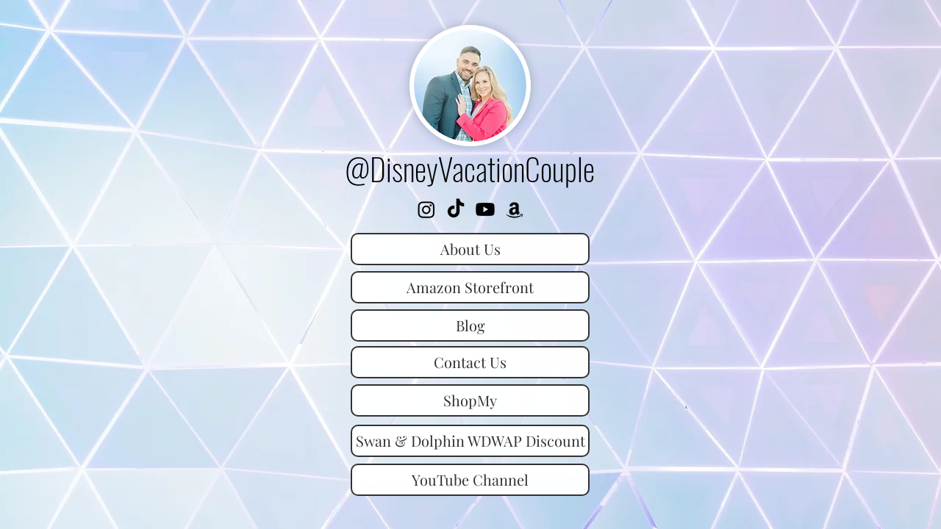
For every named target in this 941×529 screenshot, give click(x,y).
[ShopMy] (470, 400)
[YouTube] (485, 209)
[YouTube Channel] (470, 480)
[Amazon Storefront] (515, 209)
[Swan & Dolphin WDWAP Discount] (470, 441)
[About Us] (470, 249)
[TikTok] (456, 209)
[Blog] (470, 325)
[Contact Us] (470, 362)
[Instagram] (426, 209)
